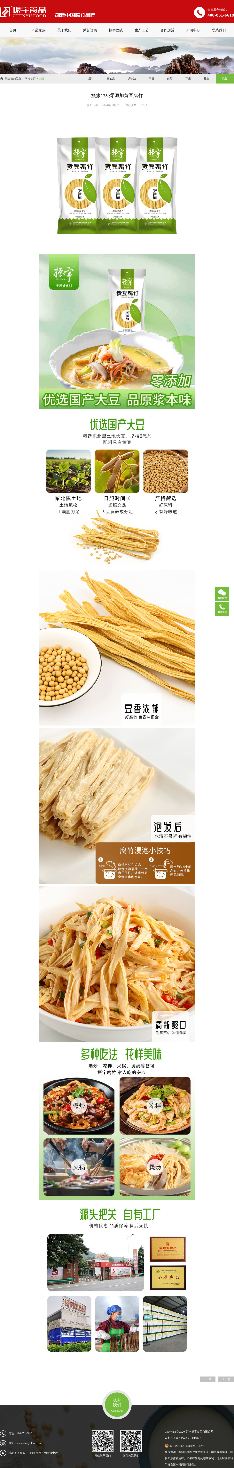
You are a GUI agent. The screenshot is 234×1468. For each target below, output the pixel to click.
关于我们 (64, 30)
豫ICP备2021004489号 (189, 1437)
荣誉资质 (90, 30)
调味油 (132, 78)
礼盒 (206, 78)
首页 (12, 30)
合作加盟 (167, 30)
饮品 (41, 78)
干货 (151, 78)
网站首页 (30, 78)
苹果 (188, 78)
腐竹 (91, 78)
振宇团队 (116, 30)
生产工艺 (142, 30)
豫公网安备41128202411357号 (185, 1445)
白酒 (170, 78)
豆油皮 (111, 78)
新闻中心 (193, 30)
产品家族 (39, 30)
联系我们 (219, 30)
